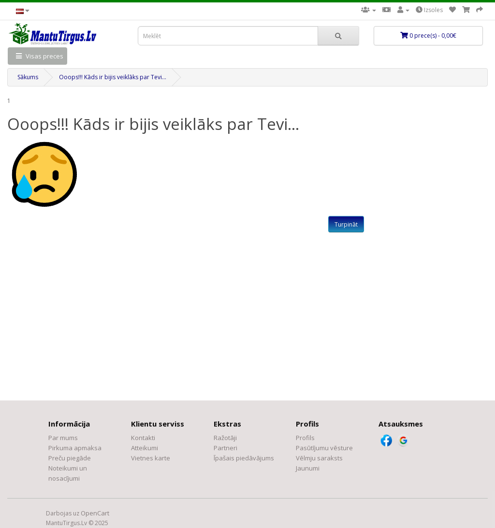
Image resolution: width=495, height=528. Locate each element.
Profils (305, 437)
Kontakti (143, 437)
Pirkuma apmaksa (75, 447)
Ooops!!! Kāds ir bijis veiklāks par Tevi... (112, 77)
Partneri (225, 447)
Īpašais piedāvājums (244, 458)
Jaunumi (308, 468)
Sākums (27, 77)
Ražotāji (225, 437)
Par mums (63, 437)
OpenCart (95, 513)
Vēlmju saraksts (319, 458)
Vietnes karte (150, 458)
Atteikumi (144, 447)
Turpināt (346, 224)
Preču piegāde (69, 458)
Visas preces (37, 56)
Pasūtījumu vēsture (324, 447)
